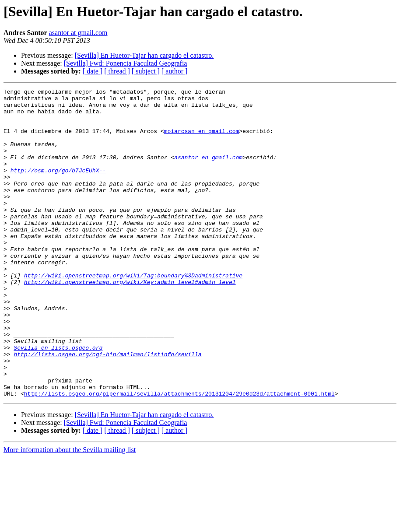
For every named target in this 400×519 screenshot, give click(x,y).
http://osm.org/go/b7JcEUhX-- (58, 187)
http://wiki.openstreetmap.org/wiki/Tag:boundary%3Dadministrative (133, 313)
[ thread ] (117, 71)
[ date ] (92, 71)
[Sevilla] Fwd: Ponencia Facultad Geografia (125, 63)
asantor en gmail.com (208, 171)
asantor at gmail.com (78, 32)
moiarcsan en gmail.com (201, 140)
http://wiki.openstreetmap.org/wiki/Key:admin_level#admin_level (130, 321)
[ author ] (174, 71)
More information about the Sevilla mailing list (70, 511)
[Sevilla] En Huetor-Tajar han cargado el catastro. (144, 55)
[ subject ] (146, 71)
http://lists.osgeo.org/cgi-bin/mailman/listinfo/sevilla (107, 408)
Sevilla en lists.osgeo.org (58, 400)
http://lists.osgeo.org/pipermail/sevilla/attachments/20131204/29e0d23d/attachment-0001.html (179, 455)
